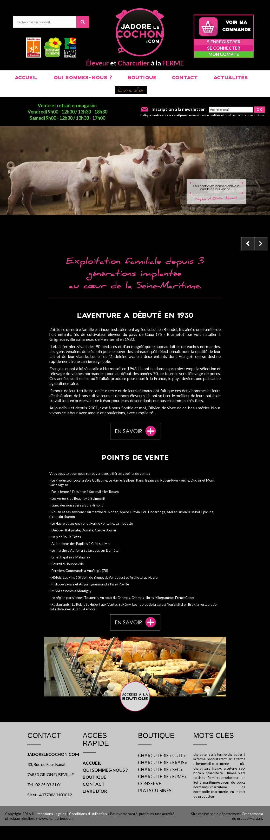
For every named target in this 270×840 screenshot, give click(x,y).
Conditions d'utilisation (88, 813)
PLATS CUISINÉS (154, 790)
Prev (247, 243)
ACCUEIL (26, 78)
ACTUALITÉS (230, 78)
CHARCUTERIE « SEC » (160, 769)
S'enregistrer (224, 41)
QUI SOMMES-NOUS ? (82, 78)
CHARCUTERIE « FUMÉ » (162, 776)
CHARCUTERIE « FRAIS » (162, 762)
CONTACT (185, 78)
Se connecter (223, 48)
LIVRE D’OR (95, 791)
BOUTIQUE (142, 78)
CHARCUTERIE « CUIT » (162, 755)
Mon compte (223, 54)
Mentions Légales (51, 813)
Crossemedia (252, 813)
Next (260, 243)
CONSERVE (149, 783)
